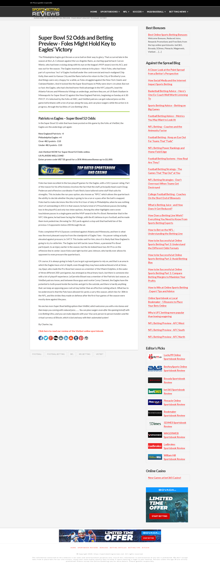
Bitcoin (145, 547)
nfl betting (84, 354)
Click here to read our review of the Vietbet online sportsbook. (71, 331)
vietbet (99, 354)
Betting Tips (134, 547)
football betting (56, 354)
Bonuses (104, 547)
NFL (71, 354)
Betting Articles (118, 547)
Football (37, 354)
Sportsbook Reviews (88, 547)
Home (73, 547)
